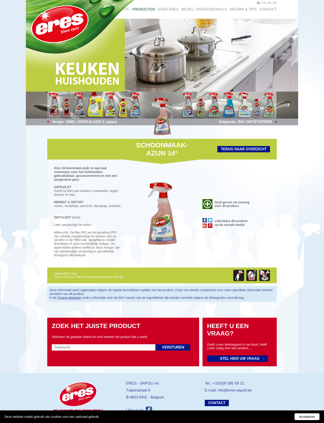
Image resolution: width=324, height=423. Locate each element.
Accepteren (307, 416)
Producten (143, 9)
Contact (268, 9)
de (275, 2)
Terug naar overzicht (244, 149)
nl (259, 2)
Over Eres (168, 9)
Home (124, 9)
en (269, 2)
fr (264, 2)
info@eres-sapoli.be (235, 390)
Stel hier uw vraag (240, 358)
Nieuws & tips (243, 9)
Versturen (173, 347)
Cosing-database (69, 297)
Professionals (211, 9)
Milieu (187, 9)
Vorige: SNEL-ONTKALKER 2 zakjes (84, 122)
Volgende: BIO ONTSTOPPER (245, 122)
